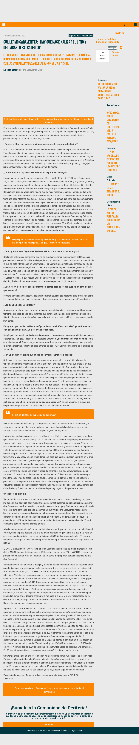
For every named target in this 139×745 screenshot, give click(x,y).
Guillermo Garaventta (27, 70)
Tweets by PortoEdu (106, 39)
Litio (40, 70)
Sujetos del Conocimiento (81, 35)
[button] (48, 724)
